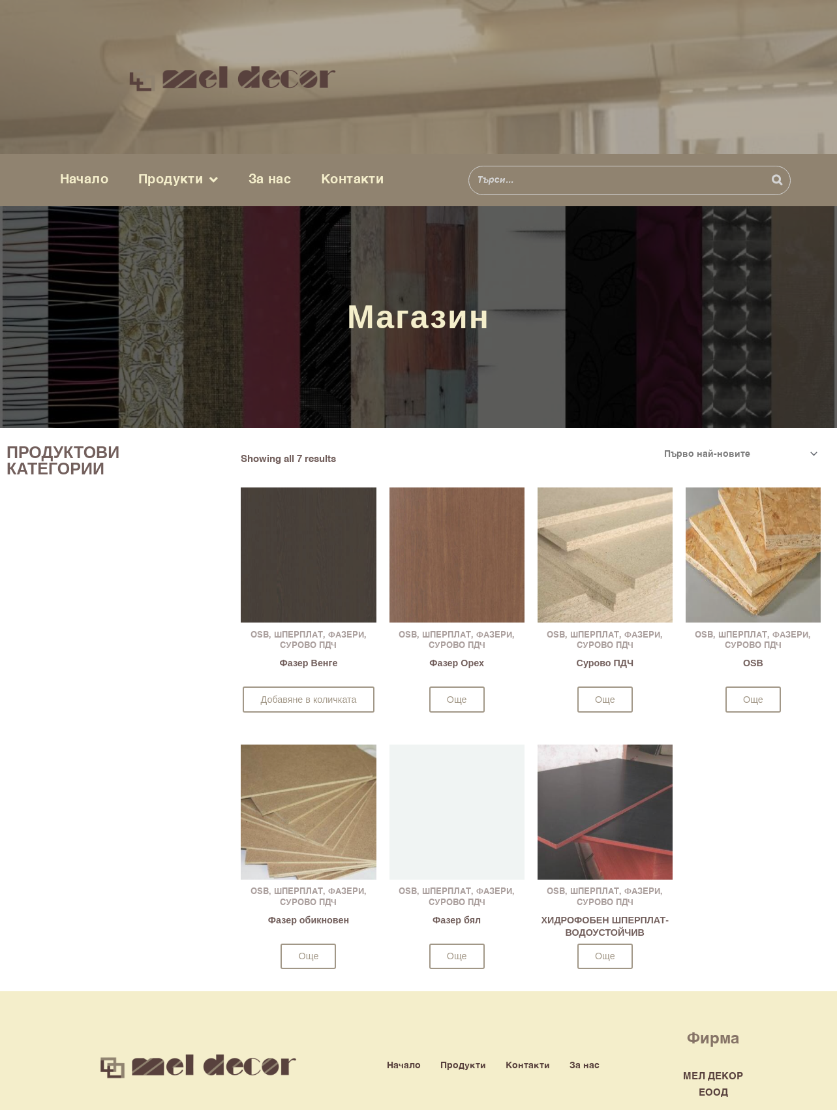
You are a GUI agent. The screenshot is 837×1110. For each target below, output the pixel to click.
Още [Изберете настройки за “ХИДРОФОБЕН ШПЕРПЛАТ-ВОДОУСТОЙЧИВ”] (604, 958)
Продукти (178, 180)
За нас (270, 180)
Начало (84, 180)
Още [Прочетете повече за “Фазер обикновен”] (308, 957)
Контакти (352, 180)
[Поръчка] (737, 454)
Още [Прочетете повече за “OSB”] (752, 700)
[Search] (777, 180)
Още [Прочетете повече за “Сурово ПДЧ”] (604, 700)
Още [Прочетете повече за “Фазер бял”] (456, 957)
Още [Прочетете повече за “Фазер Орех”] (456, 700)
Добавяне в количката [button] (308, 700)
